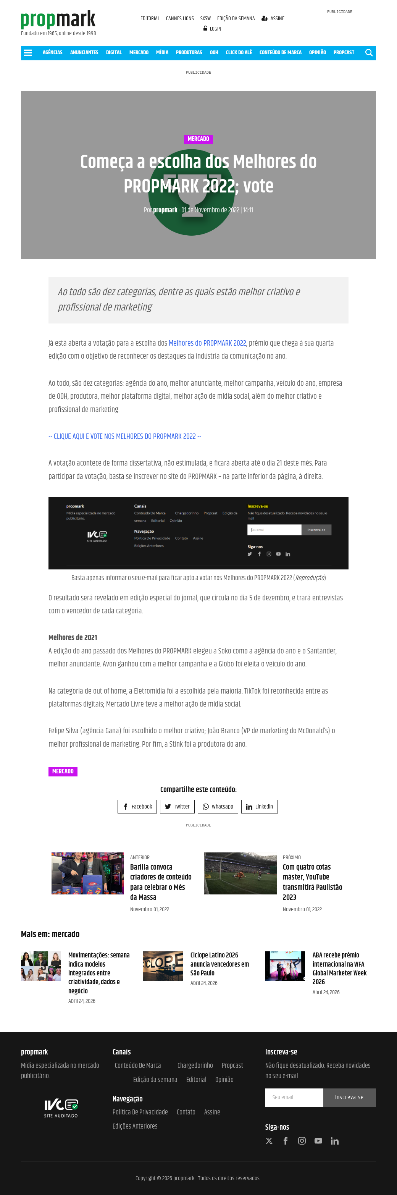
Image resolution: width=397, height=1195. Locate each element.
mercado (198, 139)
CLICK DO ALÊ (239, 52)
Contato (186, 1113)
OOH (214, 52)
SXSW (206, 18)
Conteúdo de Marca (138, 1066)
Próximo (292, 857)
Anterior (140, 857)
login (212, 28)
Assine (212, 1113)
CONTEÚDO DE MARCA (281, 52)
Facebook (137, 807)
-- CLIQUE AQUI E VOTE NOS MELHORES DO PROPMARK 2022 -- (124, 437)
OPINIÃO (317, 52)
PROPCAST (344, 52)
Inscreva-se (349, 1097)
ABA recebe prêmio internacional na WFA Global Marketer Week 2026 (340, 969)
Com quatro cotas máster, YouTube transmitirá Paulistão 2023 (312, 883)
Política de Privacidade (140, 1113)
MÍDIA (162, 52)
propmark (161, 210)
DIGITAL (114, 52)
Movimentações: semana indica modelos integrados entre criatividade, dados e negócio (99, 973)
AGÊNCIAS (53, 52)
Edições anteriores (135, 1127)
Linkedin (259, 807)
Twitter (177, 807)
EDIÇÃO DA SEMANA (236, 18)
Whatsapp (218, 807)
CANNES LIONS (180, 18)
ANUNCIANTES (84, 52)
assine (273, 18)
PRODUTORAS (189, 52)
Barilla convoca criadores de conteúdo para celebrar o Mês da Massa (161, 883)
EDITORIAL (150, 18)
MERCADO (138, 52)
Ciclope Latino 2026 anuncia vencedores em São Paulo (219, 964)
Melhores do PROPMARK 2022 (207, 343)
